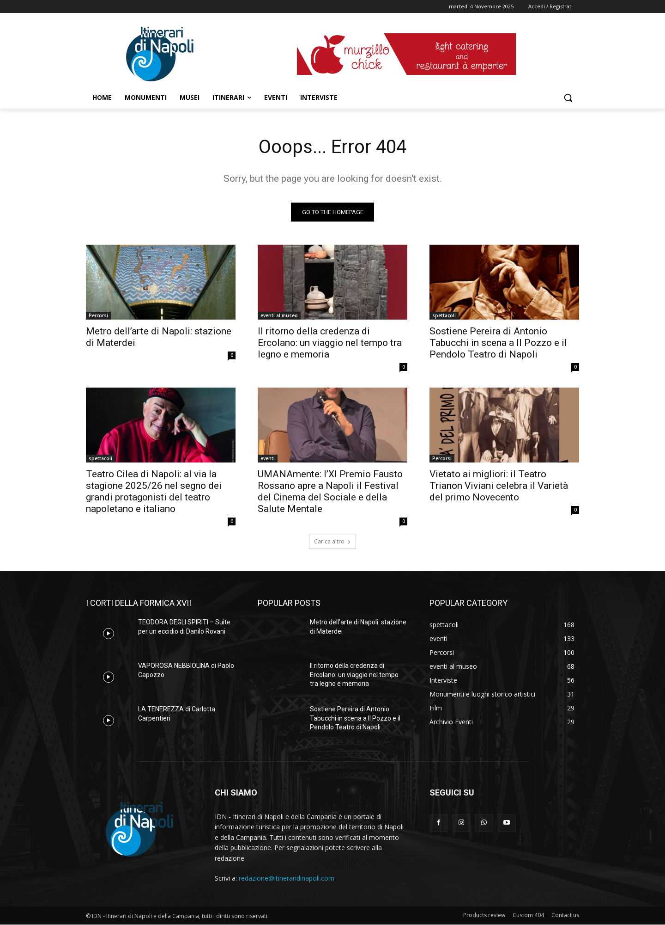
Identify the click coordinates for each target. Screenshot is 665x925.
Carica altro (332, 541)
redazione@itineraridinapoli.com (286, 878)
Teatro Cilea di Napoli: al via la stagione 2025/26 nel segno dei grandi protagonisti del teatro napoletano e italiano (154, 491)
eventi (267, 458)
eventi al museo (279, 315)
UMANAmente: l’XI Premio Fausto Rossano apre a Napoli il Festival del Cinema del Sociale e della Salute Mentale (330, 491)
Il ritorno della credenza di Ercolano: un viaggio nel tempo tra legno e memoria (330, 343)
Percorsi (98, 315)
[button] (568, 97)
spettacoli (444, 315)
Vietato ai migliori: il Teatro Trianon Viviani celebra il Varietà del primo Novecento (498, 486)
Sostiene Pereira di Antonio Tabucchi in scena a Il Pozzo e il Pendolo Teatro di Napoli (498, 343)
